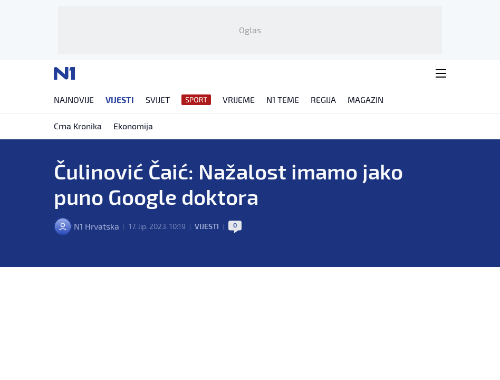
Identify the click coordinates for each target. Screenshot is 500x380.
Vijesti (207, 226)
